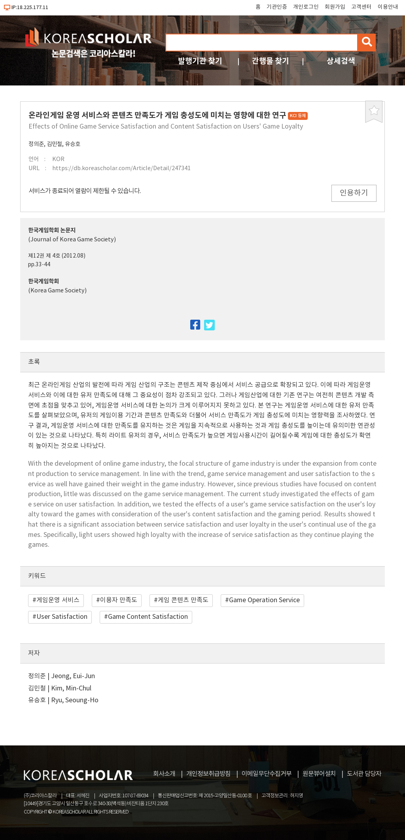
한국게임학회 (43, 281)
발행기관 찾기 (200, 61)
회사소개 (164, 773)
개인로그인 (306, 7)
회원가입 (335, 7)
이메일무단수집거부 (266, 773)
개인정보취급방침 (208, 773)
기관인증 (277, 7)
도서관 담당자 (364, 773)
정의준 (36, 144)
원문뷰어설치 (319, 773)
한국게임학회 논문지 (52, 230)
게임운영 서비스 (57, 600)
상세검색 (341, 61)
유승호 (72, 144)
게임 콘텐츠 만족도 (183, 600)
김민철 (54, 144)
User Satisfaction (61, 616)
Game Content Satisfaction (148, 616)
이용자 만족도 (118, 600)
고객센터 (361, 7)
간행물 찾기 (270, 61)
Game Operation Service (264, 600)
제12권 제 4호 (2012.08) (56, 256)
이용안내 (388, 7)
